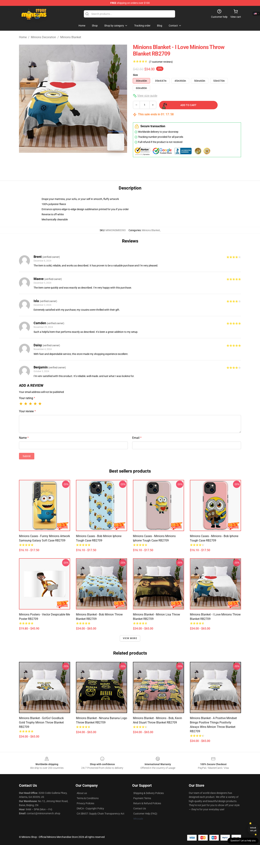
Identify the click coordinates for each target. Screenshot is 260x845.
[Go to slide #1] (63, 161)
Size (135, 74)
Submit (27, 456)
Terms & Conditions (88, 798)
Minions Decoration (43, 37)
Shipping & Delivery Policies (148, 793)
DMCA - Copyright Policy (90, 808)
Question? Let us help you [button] (243, 840)
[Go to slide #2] (82, 161)
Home (23, 37)
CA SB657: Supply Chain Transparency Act (100, 813)
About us (82, 793)
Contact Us (139, 808)
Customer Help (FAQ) (145, 813)
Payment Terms (142, 798)
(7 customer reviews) (161, 61)
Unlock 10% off (253, 829)
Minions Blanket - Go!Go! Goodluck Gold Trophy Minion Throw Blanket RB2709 (41, 722)
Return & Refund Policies (147, 803)
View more (130, 638)
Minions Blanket (70, 37)
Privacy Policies (85, 803)
